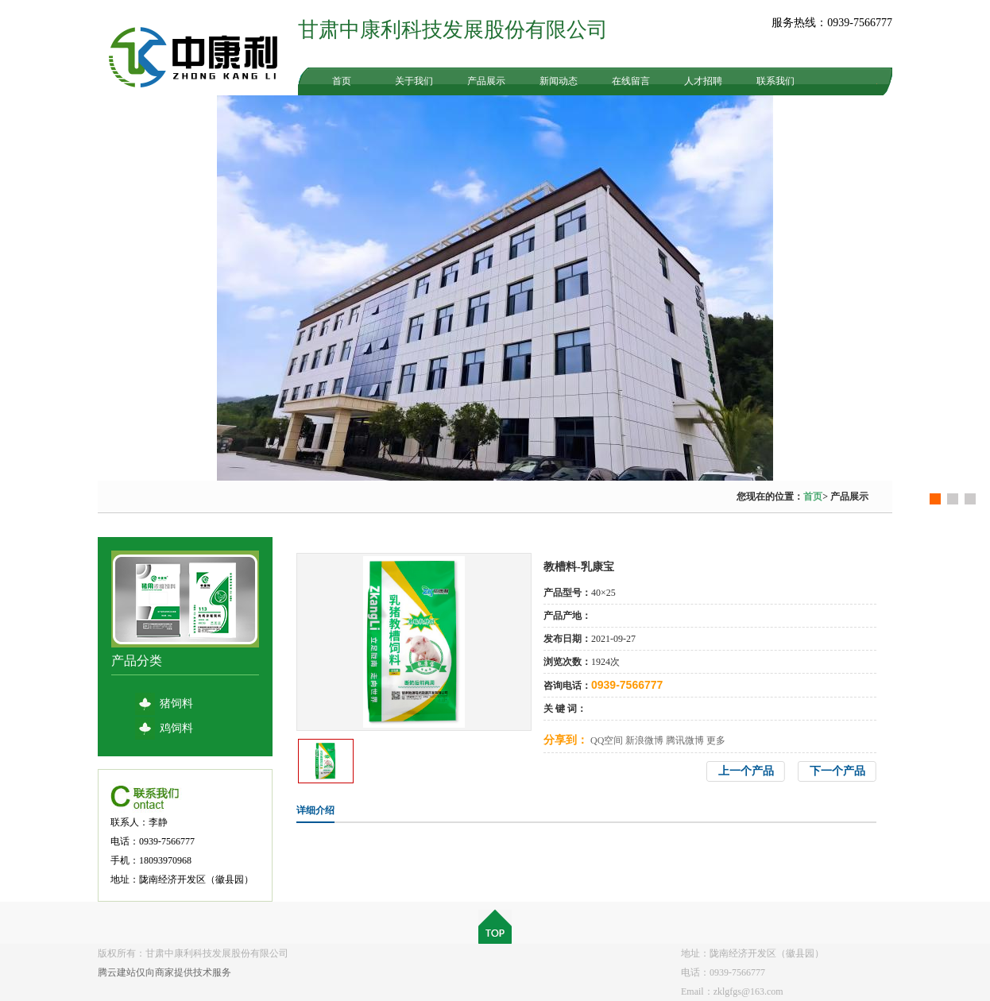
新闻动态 (558, 81)
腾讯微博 (685, 740)
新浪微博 (644, 740)
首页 (341, 81)
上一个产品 (746, 771)
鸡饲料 (176, 728)
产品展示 (486, 81)
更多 (715, 740)
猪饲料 (176, 703)
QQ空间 (606, 740)
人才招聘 (703, 81)
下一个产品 (837, 771)
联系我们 (775, 81)
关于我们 (414, 81)
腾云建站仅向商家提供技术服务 (164, 972)
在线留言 (631, 81)
